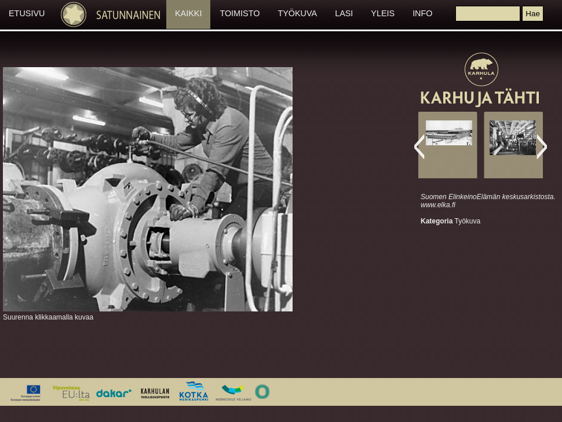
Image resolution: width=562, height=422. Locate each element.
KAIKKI (188, 13)
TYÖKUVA (297, 13)
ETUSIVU (27, 13)
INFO (422, 13)
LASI (344, 13)
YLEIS (383, 13)
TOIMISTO (240, 13)
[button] (532, 13)
